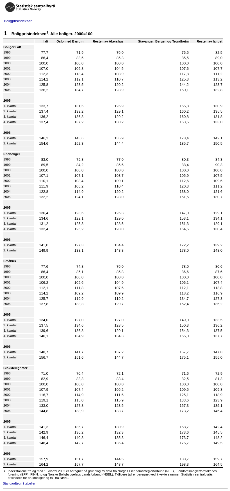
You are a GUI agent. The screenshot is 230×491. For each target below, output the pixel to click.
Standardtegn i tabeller (19, 483)
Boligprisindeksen (18, 21)
